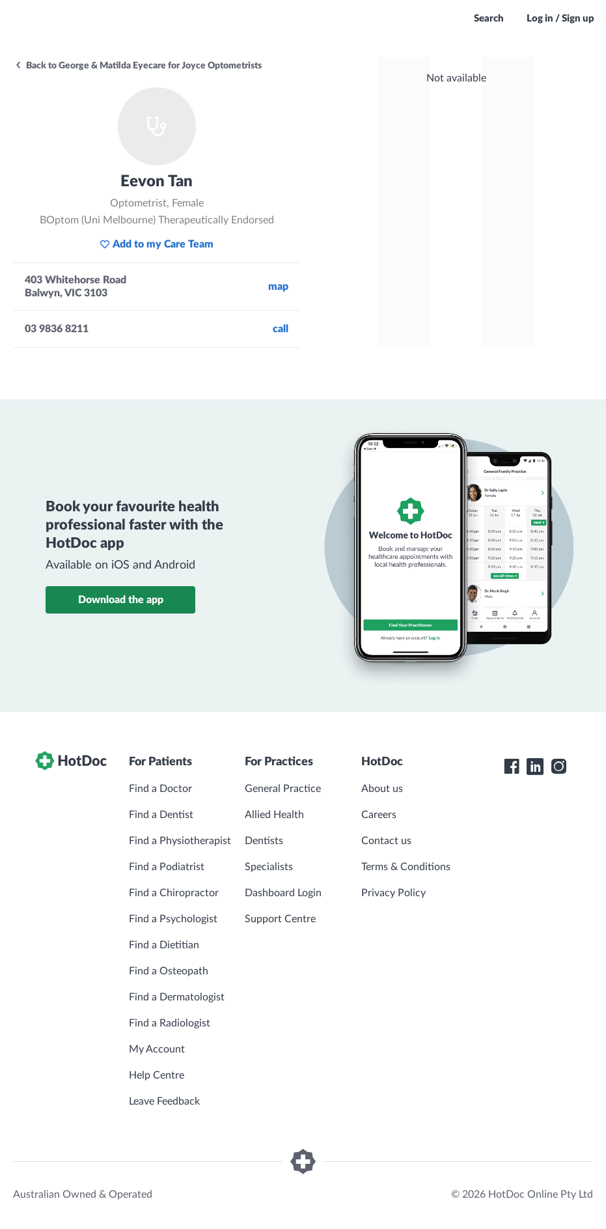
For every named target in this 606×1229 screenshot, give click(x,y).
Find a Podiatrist (166, 867)
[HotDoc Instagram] (558, 766)
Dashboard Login (283, 893)
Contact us (386, 841)
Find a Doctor (160, 789)
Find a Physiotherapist (180, 841)
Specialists (269, 867)
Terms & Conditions (405, 867)
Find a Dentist (161, 815)
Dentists (264, 841)
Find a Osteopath (168, 971)
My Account (157, 1049)
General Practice (283, 789)
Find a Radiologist (169, 1023)
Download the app (120, 600)
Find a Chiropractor (174, 893)
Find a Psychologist (173, 919)
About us (382, 789)
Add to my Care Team (156, 244)
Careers (378, 815)
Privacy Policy (393, 893)
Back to (138, 65)
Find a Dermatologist (177, 997)
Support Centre (280, 919)
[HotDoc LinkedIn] (535, 766)
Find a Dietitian (164, 945)
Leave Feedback (164, 1101)
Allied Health (274, 815)
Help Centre (156, 1075)
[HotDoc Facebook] (511, 766)
